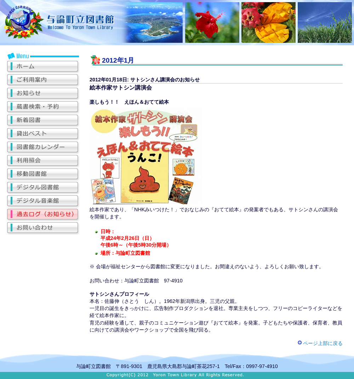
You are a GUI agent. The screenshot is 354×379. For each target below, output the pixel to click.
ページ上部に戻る (320, 343)
